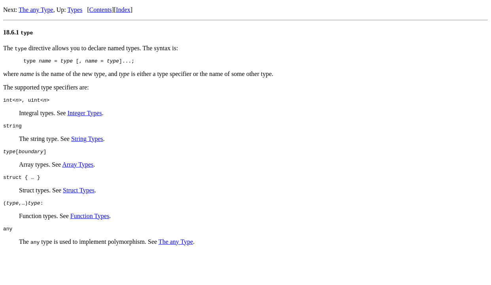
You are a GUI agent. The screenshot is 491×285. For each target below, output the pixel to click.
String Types (87, 142)
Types (74, 9)
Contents (100, 9)
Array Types (77, 169)
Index (123, 9)
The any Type (36, 9)
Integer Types (85, 115)
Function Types (90, 223)
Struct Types (78, 196)
